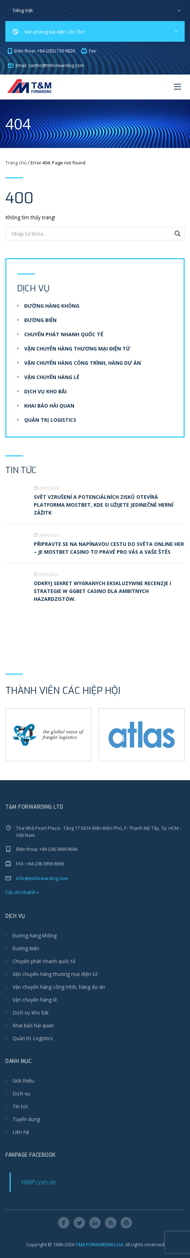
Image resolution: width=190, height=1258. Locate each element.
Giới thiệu (23, 1080)
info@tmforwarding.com (42, 878)
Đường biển (40, 320)
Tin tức (20, 1106)
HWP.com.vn (38, 1182)
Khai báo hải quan (49, 405)
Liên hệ (20, 1132)
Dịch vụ (21, 1093)
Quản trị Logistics (50, 419)
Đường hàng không (51, 305)
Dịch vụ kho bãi (45, 391)
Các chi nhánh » (22, 892)
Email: (46, 65)
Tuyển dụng (26, 1119)
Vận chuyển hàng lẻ (51, 377)
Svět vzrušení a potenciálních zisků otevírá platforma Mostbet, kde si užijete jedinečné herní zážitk (103, 505)
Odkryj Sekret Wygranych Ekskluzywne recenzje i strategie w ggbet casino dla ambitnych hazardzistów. (102, 591)
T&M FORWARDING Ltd (99, 1244)
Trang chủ (16, 162)
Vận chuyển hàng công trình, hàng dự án (82, 362)
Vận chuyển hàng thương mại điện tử (77, 348)
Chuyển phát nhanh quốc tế (63, 334)
